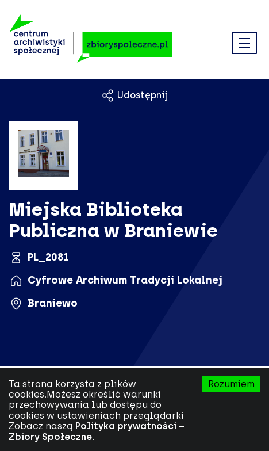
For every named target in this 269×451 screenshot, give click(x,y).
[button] (244, 44)
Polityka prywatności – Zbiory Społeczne (97, 431)
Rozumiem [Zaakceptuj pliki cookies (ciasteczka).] (231, 384)
